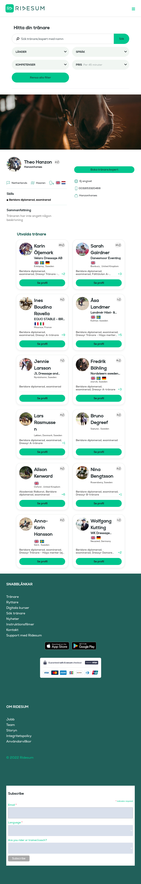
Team (10, 725)
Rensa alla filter (40, 77)
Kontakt (12, 630)
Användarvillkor (18, 741)
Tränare (12, 597)
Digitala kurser (17, 608)
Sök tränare (15, 613)
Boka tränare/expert (104, 169)
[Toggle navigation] (135, 8)
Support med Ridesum (24, 635)
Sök (121, 38)
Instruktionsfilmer (20, 624)
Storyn (11, 730)
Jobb (10, 719)
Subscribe (19, 858)
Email (12, 804)
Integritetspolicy (19, 736)
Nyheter (12, 619)
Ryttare (12, 602)
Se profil (42, 282)
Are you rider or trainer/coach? (27, 840)
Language (15, 822)
